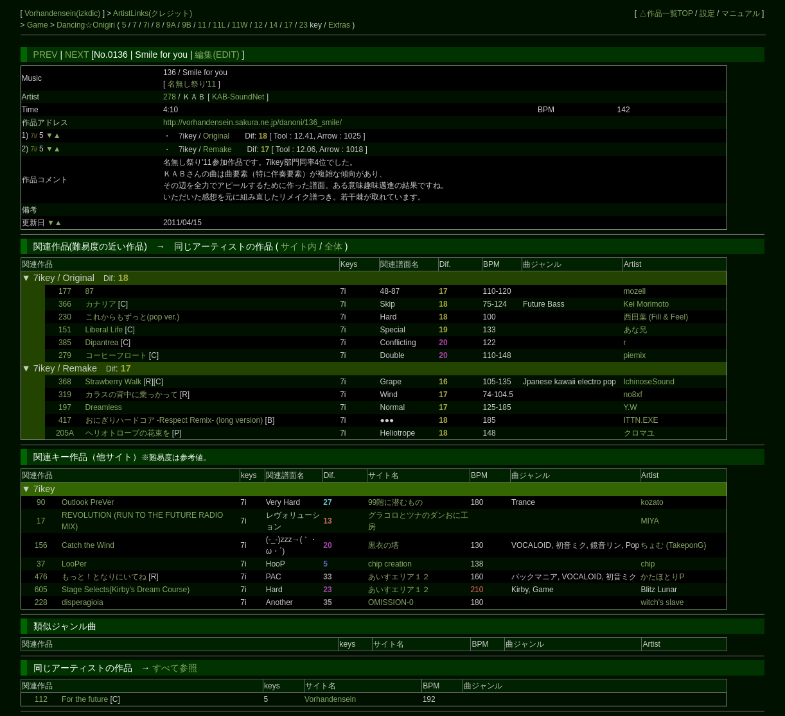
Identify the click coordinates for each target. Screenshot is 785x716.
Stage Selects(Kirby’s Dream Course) (126, 589)
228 (41, 602)
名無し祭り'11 (192, 84)
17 (288, 25)
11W (240, 25)
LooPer (74, 563)
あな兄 (635, 329)
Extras (339, 25)
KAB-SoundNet (239, 96)
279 (64, 355)
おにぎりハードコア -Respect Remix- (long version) (174, 420)
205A (65, 433)
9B (186, 25)
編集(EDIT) (217, 54)
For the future (85, 699)
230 (64, 316)
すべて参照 (174, 668)
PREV (45, 54)
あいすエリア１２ (399, 576)
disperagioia (82, 602)
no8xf (633, 394)
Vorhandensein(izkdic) (63, 13)
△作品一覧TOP (666, 13)
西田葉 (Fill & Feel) (656, 316)
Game (38, 25)
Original (216, 136)
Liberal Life (104, 329)
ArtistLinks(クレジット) (152, 13)
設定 (707, 13)
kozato (651, 502)
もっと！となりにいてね (104, 576)
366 (64, 304)
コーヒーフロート (116, 355)
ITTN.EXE (641, 420)
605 (41, 589)
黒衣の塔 (383, 545)
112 (41, 699)
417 (64, 420)
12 (258, 25)
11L (219, 25)
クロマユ (639, 433)
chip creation (390, 563)
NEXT (77, 54)
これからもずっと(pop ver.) (132, 316)
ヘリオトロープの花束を (128, 433)
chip (647, 563)
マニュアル (740, 13)
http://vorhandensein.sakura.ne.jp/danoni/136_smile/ (252, 122)
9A (170, 25)
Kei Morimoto (646, 304)
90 (41, 502)
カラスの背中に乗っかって (131, 394)
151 (64, 329)
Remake (217, 149)
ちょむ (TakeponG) (673, 545)
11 (202, 25)
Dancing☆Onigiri (87, 25)
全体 (333, 246)
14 (273, 25)
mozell (635, 291)
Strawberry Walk (113, 381)
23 (303, 25)
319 (64, 394)
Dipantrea (102, 342)
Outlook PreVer (88, 502)
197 (64, 407)
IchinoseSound (649, 381)
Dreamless (103, 407)
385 (64, 342)
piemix (635, 355)
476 (41, 576)
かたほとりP (662, 576)
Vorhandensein (330, 699)
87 (89, 291)
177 (64, 291)
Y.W (630, 407)
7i (146, 25)
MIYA (649, 520)
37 (41, 563)
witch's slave (662, 602)
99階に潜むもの (395, 502)
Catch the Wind (88, 545)
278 (169, 96)
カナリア (100, 304)
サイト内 (299, 246)
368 (64, 381)
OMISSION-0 (391, 602)
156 (41, 545)
